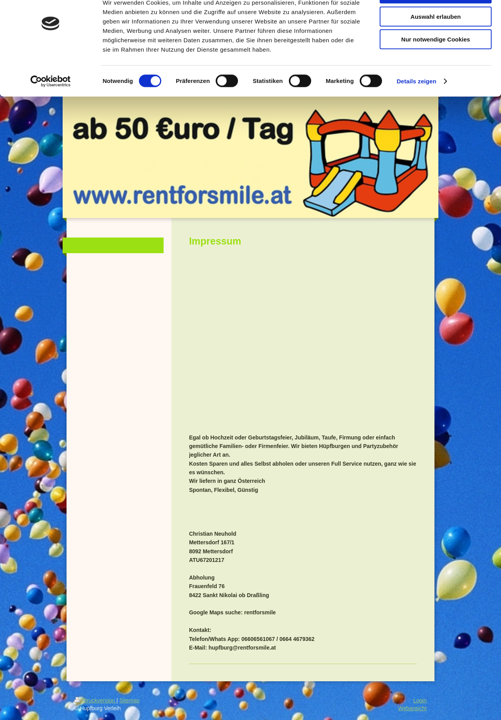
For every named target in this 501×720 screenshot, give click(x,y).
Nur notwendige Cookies (435, 65)
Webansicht (412, 708)
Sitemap (129, 700)
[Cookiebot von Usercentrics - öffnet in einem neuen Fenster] (50, 107)
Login (420, 700)
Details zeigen (416, 107)
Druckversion (95, 700)
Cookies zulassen (435, 19)
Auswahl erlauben (436, 42)
